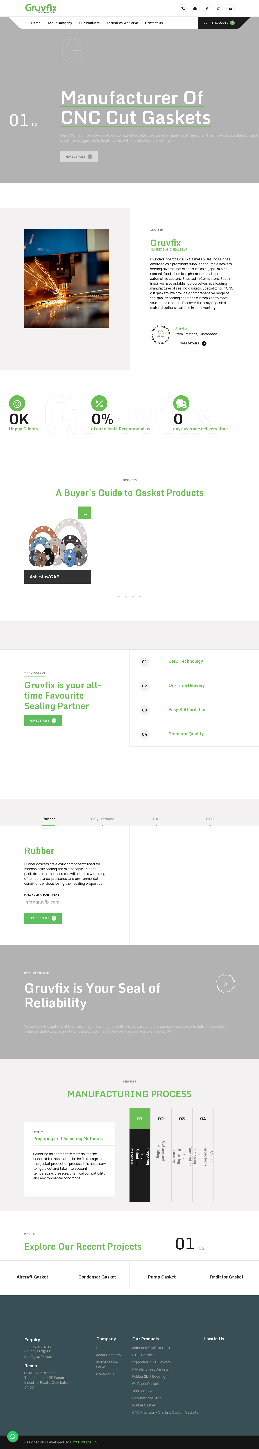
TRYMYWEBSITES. (83, 1442)
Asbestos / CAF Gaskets (151, 1347)
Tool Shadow (142, 1391)
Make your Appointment (41, 895)
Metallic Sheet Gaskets (150, 1369)
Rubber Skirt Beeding (148, 1376)
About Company (59, 22)
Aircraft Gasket (32, 1277)
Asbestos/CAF (44, 577)
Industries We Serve (122, 22)
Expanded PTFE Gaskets (151, 1362)
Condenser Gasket (97, 1277)
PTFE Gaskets (143, 1355)
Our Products (89, 22)
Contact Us (154, 22)
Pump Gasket (162, 1277)
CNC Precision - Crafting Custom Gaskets (165, 1412)
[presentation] (173, 193)
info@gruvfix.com (41, 902)
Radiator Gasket (226, 1277)
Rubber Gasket (143, 1405)
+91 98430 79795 (37, 1347)
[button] (118, 596)
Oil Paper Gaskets (146, 1383)
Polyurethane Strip (147, 1398)
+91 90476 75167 (37, 1351)
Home (35, 22)
